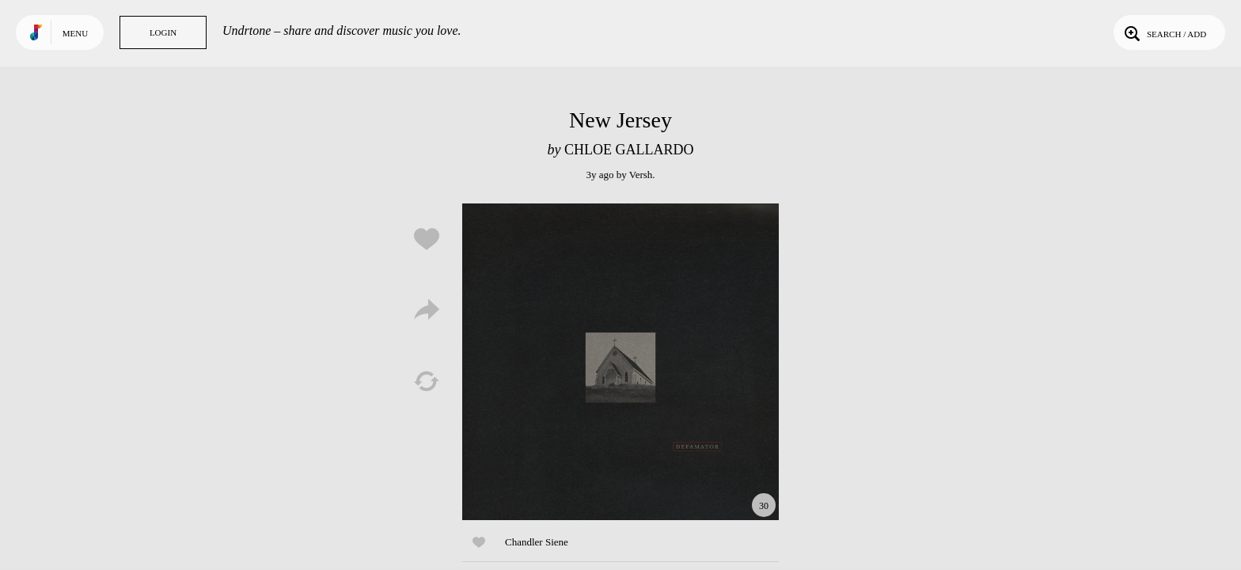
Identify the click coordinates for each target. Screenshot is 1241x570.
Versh (641, 174)
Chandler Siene (536, 542)
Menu (75, 33)
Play (620, 361)
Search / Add (1163, 32)
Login (163, 32)
